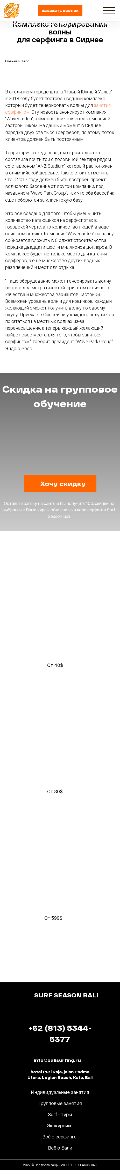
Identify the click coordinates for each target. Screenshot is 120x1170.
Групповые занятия (60, 1103)
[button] (60, 10)
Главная (11, 61)
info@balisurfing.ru (57, 1060)
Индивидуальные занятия (60, 1092)
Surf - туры (60, 1114)
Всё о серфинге (59, 1136)
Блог (25, 61)
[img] (109, 10)
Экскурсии (59, 1125)
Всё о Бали (60, 1148)
